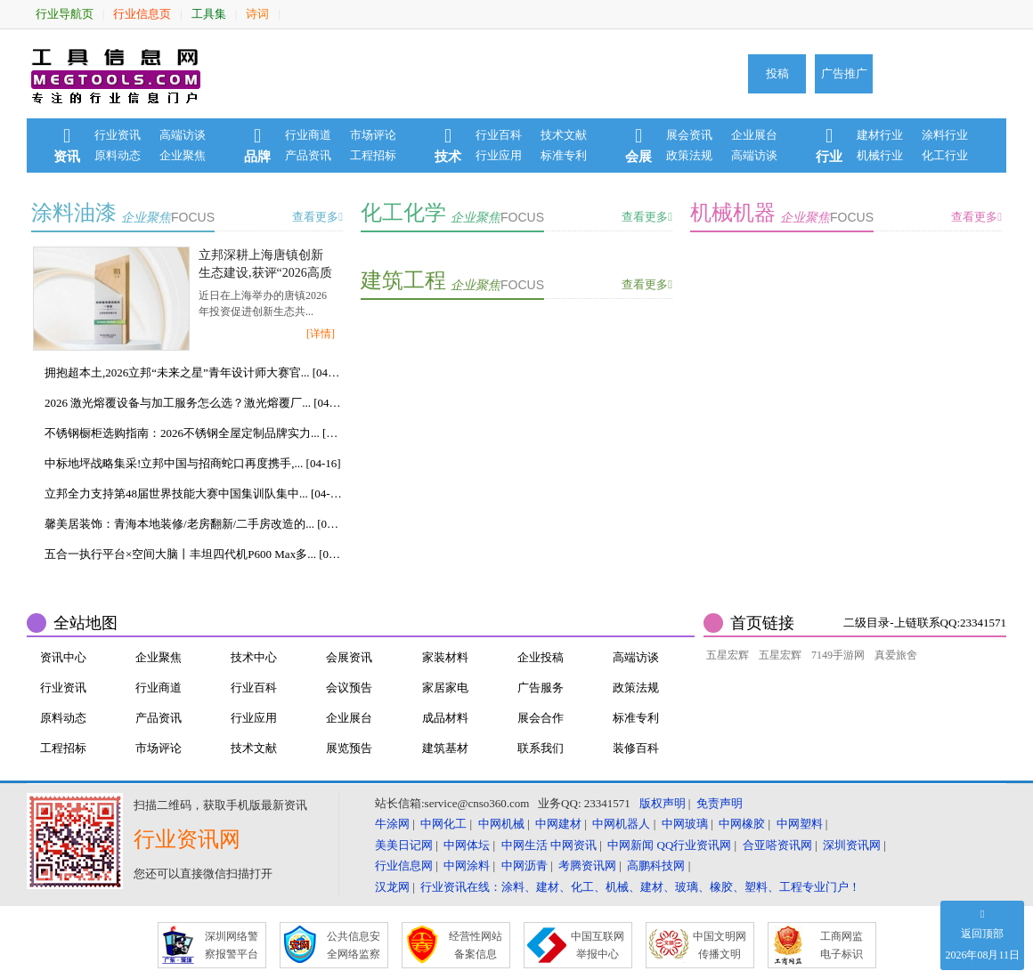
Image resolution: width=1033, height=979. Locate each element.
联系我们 (540, 748)
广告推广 (844, 73)
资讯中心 (63, 657)
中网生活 (524, 845)
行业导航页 (65, 13)
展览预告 (349, 748)
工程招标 (373, 155)
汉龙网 (392, 887)
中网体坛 (466, 845)
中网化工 (443, 823)
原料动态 (117, 155)
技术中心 (254, 657)
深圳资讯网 (852, 845)
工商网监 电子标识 (841, 945)
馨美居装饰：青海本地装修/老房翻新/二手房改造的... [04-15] (194, 523)
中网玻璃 (685, 823)
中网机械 (501, 823)
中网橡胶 (742, 823)
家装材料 (445, 657)
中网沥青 (524, 865)
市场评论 (373, 135)
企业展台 (754, 135)
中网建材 (558, 823)
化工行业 (945, 155)
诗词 (257, 13)
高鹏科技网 (656, 865)
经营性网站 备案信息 (475, 945)
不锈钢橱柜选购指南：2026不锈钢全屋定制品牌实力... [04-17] (194, 433)
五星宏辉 (727, 655)
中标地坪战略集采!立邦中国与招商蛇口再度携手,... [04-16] (193, 463)
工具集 (208, 13)
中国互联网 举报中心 (597, 945)
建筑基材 (445, 748)
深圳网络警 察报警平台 (231, 945)
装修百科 (636, 748)
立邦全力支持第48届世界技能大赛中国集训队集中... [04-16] (194, 493)
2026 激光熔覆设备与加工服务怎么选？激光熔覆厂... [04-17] (194, 402)
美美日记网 (404, 845)
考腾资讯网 (587, 865)
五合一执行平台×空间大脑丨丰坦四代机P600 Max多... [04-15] (194, 554)
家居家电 (445, 687)
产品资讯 (308, 155)
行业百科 (499, 135)
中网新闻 (630, 845)
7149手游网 (838, 655)
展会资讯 (689, 135)
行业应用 (499, 155)
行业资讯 (117, 135)
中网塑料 (800, 823)
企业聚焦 (182, 155)
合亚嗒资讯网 (777, 845)
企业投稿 (540, 657)
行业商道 (308, 135)
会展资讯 (349, 657)
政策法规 (689, 155)
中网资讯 (573, 845)
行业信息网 (404, 865)
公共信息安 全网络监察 (353, 945)
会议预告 (349, 687)
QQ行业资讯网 (694, 845)
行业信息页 (142, 13)
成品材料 (445, 717)
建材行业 (880, 135)
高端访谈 (182, 135)
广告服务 (540, 687)
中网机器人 (621, 823)
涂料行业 (945, 135)
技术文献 (564, 135)
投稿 (777, 73)
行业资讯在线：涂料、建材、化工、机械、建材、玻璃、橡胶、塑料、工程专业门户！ (640, 887)
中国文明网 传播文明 (719, 945)
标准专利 (564, 155)
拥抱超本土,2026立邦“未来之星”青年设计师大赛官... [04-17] (194, 372)
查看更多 (317, 216)
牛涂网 (392, 823)
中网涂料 (466, 865)
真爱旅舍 (895, 655)
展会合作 (540, 717)
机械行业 (880, 155)
